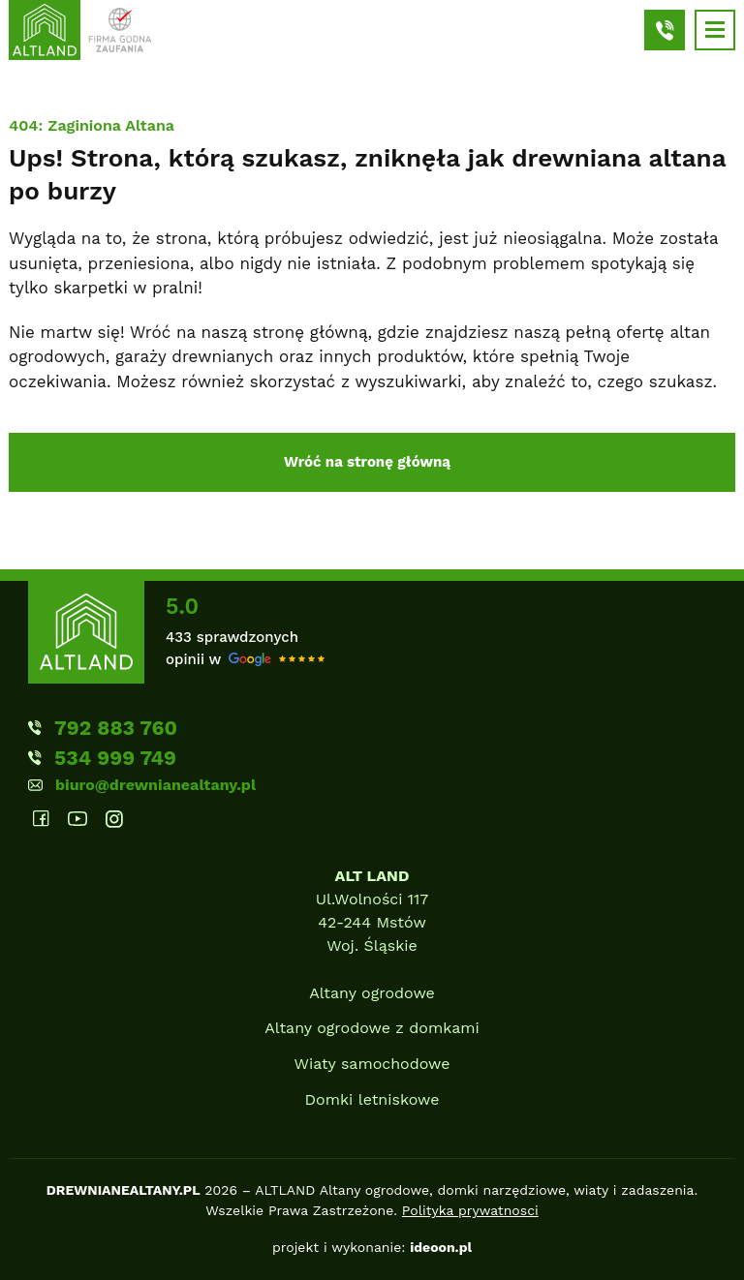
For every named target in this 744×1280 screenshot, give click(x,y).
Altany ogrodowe (372, 993)
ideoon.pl (441, 1247)
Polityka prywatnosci (470, 1210)
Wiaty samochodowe (372, 1063)
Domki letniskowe (372, 1099)
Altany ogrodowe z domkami (371, 1028)
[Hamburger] (715, 30)
